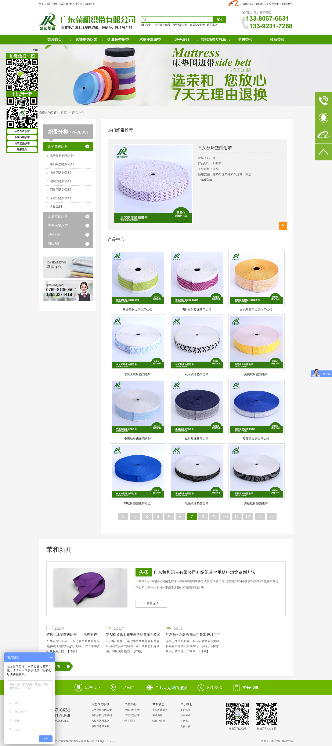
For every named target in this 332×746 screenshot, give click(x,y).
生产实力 (185, 720)
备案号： (266, 741)
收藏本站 (248, 3)
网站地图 (287, 3)
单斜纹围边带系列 (62, 164)
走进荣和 (245, 40)
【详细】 (72, 651)
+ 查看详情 (205, 180)
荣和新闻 (59, 549)
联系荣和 (274, 3)
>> (271, 516)
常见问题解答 (160, 709)
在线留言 (261, 3)
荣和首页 (54, 40)
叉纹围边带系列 (60, 198)
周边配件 (54, 243)
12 (247, 516)
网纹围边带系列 (60, 189)
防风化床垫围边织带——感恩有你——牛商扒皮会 (71, 635)
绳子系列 (212, 24)
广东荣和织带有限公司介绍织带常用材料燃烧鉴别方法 (204, 572)
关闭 (35, 50)
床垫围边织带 (180, 24)
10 (225, 516)
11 (236, 516)
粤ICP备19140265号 (282, 741)
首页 (64, 112)
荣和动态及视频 (213, 40)
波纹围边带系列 (60, 181)
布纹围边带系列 (60, 172)
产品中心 (78, 112)
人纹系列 (56, 206)
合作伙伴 (185, 726)
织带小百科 (158, 720)
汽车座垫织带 (162, 24)
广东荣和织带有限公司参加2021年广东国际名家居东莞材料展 (193, 635)
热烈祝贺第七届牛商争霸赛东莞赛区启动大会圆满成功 (133, 635)
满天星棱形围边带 (62, 155)
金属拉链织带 (197, 24)
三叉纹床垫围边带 (215, 147)
